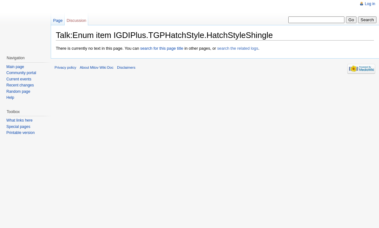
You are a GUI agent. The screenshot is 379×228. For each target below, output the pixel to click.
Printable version (20, 132)
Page (57, 20)
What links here (19, 120)
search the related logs (237, 48)
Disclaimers (126, 67)
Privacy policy (65, 67)
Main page (15, 67)
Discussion (76, 20)
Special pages (18, 126)
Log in (370, 4)
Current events (18, 79)
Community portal (21, 73)
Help (10, 97)
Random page (18, 91)
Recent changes (20, 85)
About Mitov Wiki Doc (97, 67)
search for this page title (161, 48)
